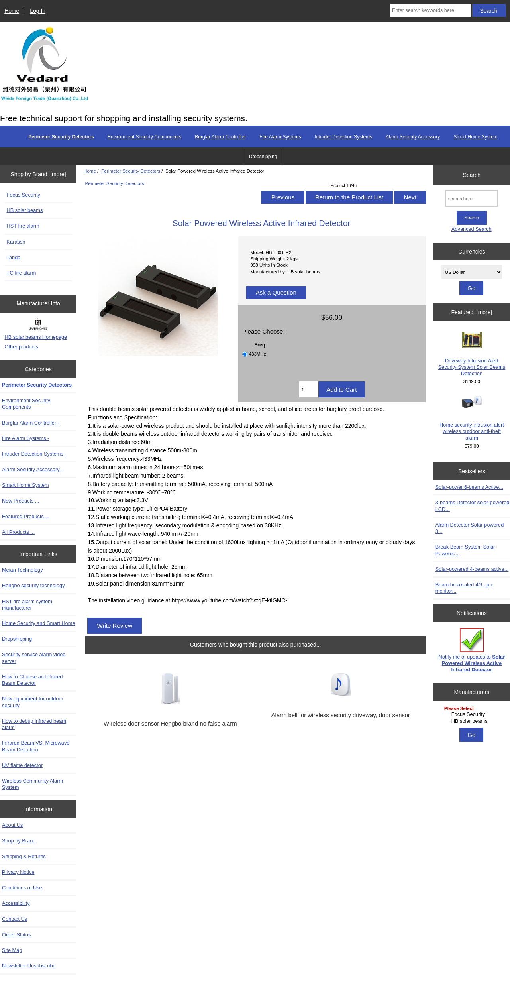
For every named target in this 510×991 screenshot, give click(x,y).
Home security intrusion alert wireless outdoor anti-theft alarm (471, 418)
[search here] (471, 198)
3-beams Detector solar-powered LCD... (472, 505)
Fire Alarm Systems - (25, 438)
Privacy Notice (18, 872)
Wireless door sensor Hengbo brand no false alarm (170, 723)
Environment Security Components (144, 137)
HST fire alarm (23, 226)
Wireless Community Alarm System (32, 784)
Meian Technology (22, 570)
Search (472, 175)
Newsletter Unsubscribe (29, 966)
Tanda (14, 257)
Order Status (16, 935)
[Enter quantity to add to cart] (308, 389)
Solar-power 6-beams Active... (469, 487)
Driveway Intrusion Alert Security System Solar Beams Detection (472, 354)
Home (11, 11)
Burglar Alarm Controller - (30, 423)
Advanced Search (471, 229)
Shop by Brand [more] (38, 174)
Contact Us (14, 919)
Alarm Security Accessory (413, 137)
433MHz (257, 353)
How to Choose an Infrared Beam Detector (32, 680)
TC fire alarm (21, 273)
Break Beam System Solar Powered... (465, 550)
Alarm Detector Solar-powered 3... (469, 528)
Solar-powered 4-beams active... (472, 569)
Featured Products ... (25, 516)
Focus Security (23, 195)
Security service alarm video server (33, 657)
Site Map (12, 950)
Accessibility (15, 903)
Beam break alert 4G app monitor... (463, 588)
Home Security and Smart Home (38, 623)
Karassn (16, 242)
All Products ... (18, 532)
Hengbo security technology (33, 585)
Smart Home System (475, 137)
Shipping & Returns (24, 856)
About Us (12, 825)
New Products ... (20, 501)
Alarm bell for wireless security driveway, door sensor (340, 715)
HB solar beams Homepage (36, 337)
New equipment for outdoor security (32, 702)
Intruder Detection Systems (343, 137)
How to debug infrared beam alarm (34, 724)
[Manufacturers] (471, 715)
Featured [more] (471, 312)
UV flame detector (22, 765)
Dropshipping (263, 156)
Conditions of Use (22, 888)
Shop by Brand (18, 841)
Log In (37, 11)
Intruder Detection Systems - (34, 454)
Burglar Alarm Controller (220, 137)
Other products (21, 347)
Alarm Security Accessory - (32, 469)
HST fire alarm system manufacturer (27, 604)
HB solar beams (25, 210)
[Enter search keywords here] (430, 10)
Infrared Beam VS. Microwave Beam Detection (35, 746)
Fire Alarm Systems (280, 137)
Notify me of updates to (472, 650)
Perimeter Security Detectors (130, 170)
